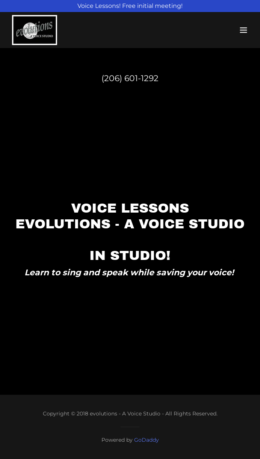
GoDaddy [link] (146, 439)
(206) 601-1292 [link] (130, 78)
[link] (34, 30)
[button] (243, 30)
